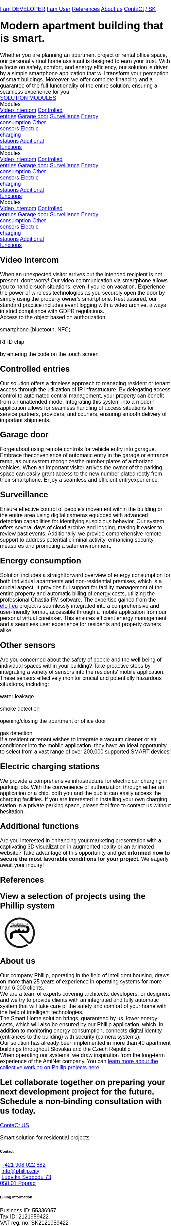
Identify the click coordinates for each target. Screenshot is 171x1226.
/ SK (151, 9)
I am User (58, 9)
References (86, 9)
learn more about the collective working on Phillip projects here (79, 1064)
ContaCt (134, 9)
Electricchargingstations (19, 135)
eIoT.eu (9, 606)
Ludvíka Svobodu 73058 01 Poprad (25, 1180)
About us (111, 9)
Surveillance (65, 116)
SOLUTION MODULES (28, 98)
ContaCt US (14, 1125)
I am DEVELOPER (22, 9)
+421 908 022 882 (23, 1165)
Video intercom (18, 110)
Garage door (33, 116)
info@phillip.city (20, 1171)
